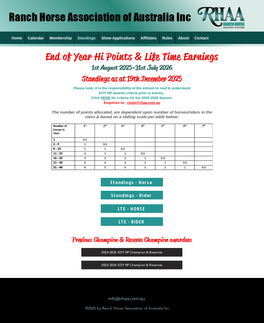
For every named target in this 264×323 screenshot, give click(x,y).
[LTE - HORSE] (132, 208)
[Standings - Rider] (132, 195)
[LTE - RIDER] (132, 221)
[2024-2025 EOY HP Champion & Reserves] (131, 252)
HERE (106, 98)
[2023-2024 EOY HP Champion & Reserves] (131, 265)
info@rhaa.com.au (126, 298)
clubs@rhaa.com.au (143, 103)
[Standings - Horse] (132, 182)
